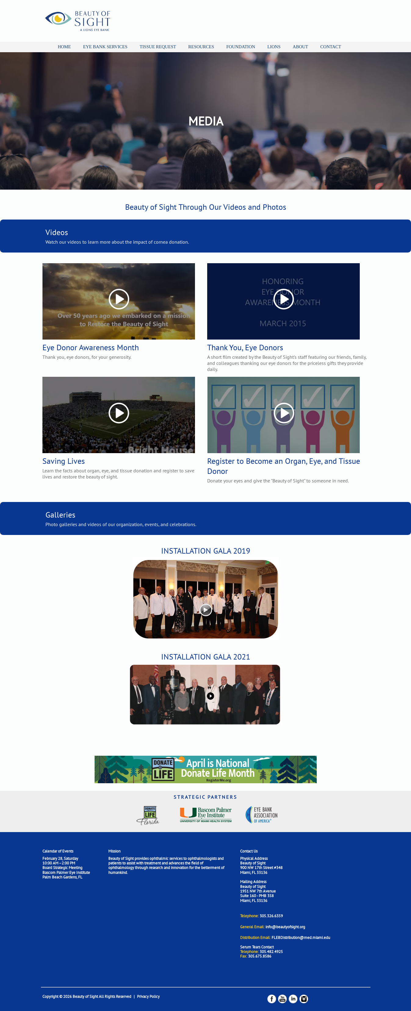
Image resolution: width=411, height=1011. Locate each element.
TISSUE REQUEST (158, 46)
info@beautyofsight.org (285, 926)
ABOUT (300, 46)
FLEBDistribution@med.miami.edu (301, 937)
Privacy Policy (148, 996)
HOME (64, 46)
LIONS (273, 46)
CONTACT (330, 46)
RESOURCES (201, 46)
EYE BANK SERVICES (105, 46)
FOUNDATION (240, 46)
